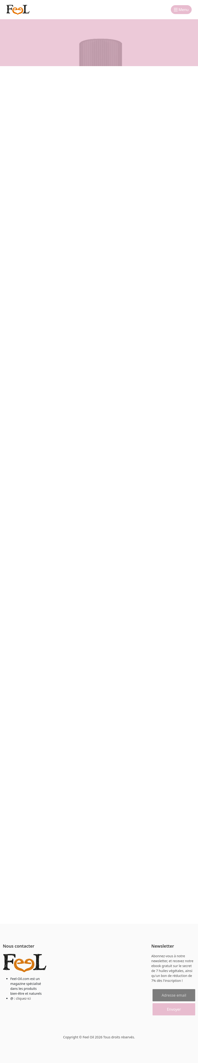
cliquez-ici (23, 998)
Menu (181, 9)
